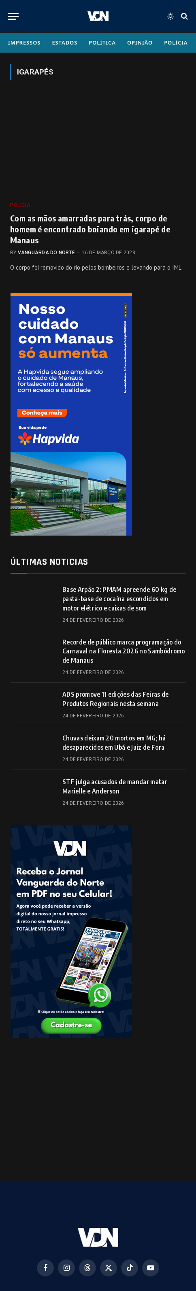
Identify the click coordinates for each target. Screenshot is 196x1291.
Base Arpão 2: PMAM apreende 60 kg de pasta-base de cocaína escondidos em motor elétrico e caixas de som (119, 598)
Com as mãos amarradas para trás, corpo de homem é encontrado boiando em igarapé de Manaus (90, 229)
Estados (64, 42)
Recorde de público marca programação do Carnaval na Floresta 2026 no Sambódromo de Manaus (123, 651)
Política (102, 42)
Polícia (175, 42)
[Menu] (13, 16)
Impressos (24, 42)
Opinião (140, 42)
